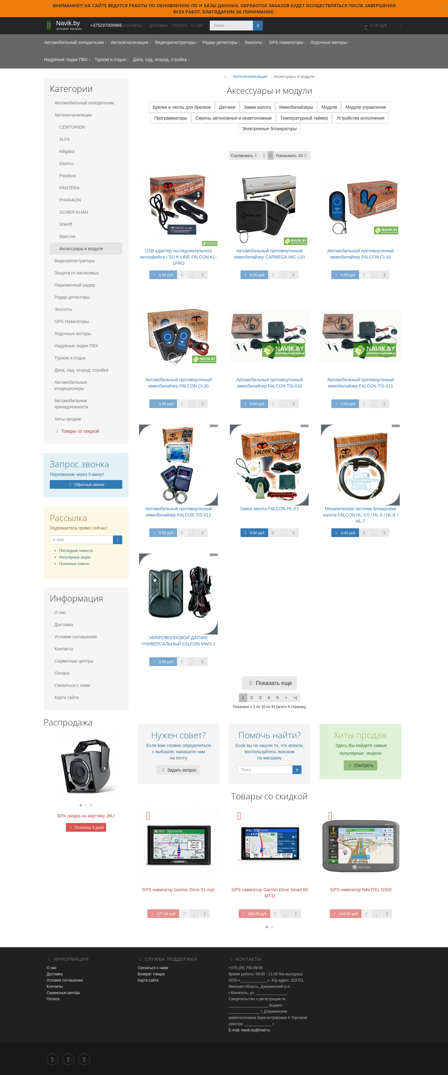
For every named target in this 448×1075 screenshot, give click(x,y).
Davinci (63, 163)
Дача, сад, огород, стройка (161, 59)
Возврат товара (151, 975)
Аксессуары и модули (78, 248)
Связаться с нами (72, 685)
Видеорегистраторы (176, 42)
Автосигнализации (131, 42)
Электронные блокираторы (269, 129)
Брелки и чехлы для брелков (182, 107)
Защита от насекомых (76, 272)
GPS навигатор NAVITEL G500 (360, 889)
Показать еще (269, 684)
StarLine (65, 236)
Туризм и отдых (111, 59)
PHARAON (67, 199)
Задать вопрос (178, 770)
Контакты (63, 648)
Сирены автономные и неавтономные (233, 118)
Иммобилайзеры (296, 107)
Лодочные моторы (329, 42)
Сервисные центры (73, 661)
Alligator (64, 151)
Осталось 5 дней (86, 827)
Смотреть (361, 765)
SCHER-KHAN (71, 212)
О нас (197, 25)
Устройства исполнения (360, 118)
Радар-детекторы (221, 42)
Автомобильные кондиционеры (70, 385)
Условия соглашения (75, 636)
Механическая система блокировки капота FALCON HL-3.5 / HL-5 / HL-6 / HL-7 (360, 515)
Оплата (179, 25)
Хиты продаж (67, 418)
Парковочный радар (74, 285)
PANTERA (67, 187)
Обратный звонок (86, 485)
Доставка (158, 25)
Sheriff (63, 224)
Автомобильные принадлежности (71, 403)
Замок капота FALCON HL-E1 (269, 509)
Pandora (65, 175)
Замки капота (257, 107)
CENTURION (69, 127)
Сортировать (245, 156)
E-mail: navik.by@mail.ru (249, 1031)
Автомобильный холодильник (75, 42)
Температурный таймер (304, 118)
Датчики (227, 107)
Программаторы (170, 118)
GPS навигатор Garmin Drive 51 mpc (178, 889)
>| (295, 698)
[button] (374, 25)
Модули (329, 107)
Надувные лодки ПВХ (67, 59)
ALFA (62, 139)
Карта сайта (66, 697)
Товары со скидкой (76, 431)
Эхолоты (254, 42)
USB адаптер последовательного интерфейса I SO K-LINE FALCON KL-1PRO (178, 257)
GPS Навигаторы (287, 42)
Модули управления (365, 107)
